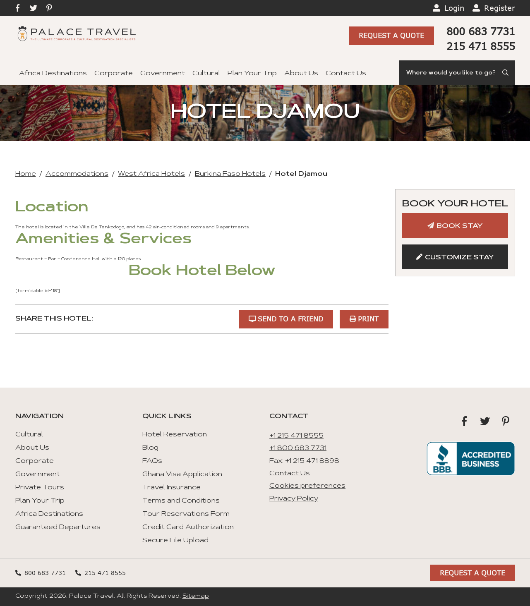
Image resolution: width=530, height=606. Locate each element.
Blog (150, 448)
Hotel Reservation (174, 434)
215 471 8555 (480, 46)
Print (368, 319)
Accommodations (77, 174)
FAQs (152, 461)
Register (499, 7)
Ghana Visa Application (182, 474)
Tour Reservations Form (186, 514)
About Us (301, 73)
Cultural (206, 73)
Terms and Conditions (181, 501)
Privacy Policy (293, 499)
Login (454, 7)
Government (162, 73)
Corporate (113, 73)
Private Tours (39, 487)
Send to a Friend (290, 319)
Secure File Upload (175, 540)
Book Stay (459, 226)
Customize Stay (459, 257)
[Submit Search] (506, 73)
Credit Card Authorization (188, 527)
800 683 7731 (480, 31)
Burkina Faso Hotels (230, 174)
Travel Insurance (171, 487)
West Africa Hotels (151, 174)
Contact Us (346, 73)
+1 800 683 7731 (297, 448)
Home (25, 174)
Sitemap (195, 596)
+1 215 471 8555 (296, 436)
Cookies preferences (307, 486)
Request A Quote (391, 36)
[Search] (457, 72)
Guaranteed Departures (58, 527)
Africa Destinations (53, 73)
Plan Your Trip (252, 73)
